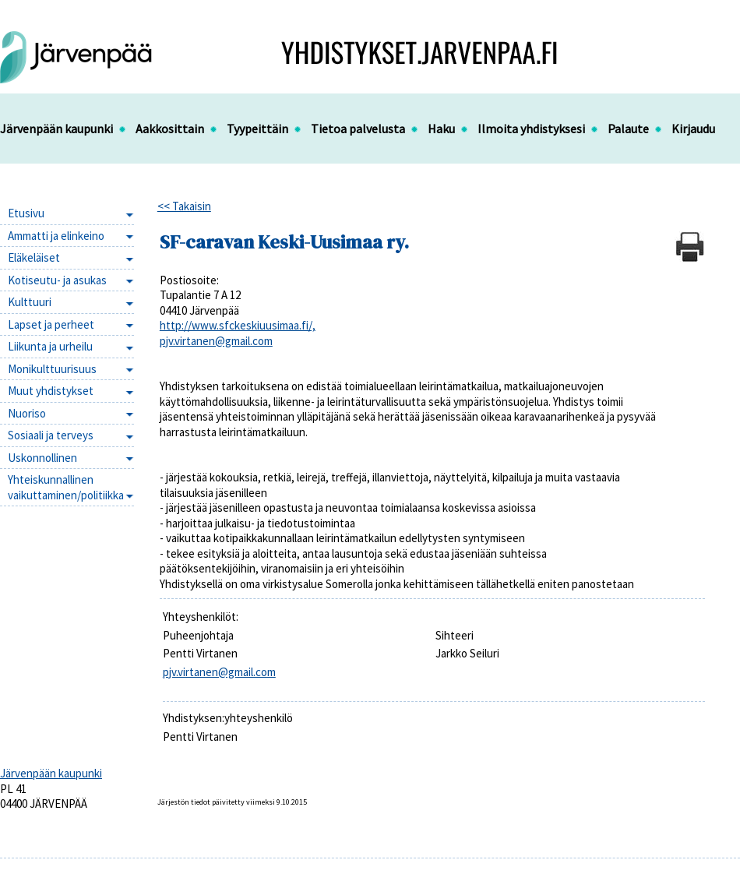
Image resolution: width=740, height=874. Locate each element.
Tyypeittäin (257, 128)
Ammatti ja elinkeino (56, 235)
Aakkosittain (170, 128)
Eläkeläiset (34, 257)
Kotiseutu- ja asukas (57, 280)
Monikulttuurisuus (52, 368)
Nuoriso (27, 413)
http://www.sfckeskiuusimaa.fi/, (237, 325)
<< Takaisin (184, 206)
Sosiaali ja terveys (50, 435)
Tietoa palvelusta (358, 128)
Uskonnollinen (42, 457)
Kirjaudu (693, 128)
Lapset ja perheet (51, 324)
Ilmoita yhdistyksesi (531, 128)
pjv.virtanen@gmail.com (216, 340)
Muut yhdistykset (50, 390)
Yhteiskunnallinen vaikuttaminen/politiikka (66, 487)
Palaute (628, 128)
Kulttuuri (29, 301)
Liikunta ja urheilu (50, 346)
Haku (441, 128)
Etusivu (26, 213)
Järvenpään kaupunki (56, 128)
